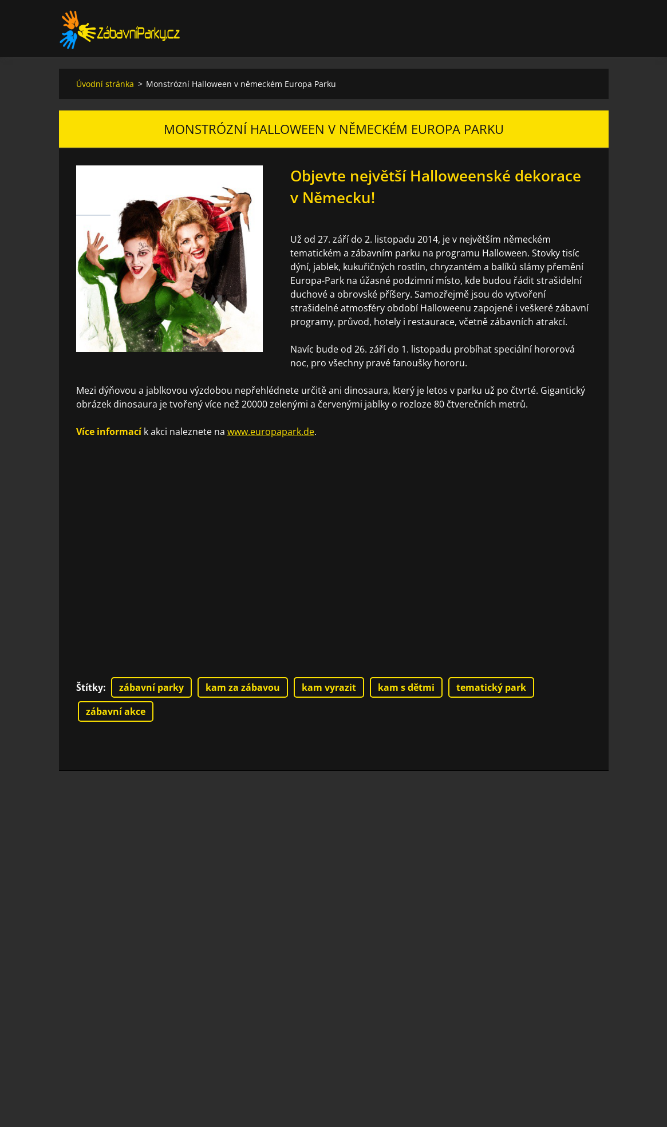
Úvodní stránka (105, 83)
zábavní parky (151, 687)
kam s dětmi (406, 687)
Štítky (89, 687)
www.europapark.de (270, 431)
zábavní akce (115, 711)
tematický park (491, 687)
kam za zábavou (243, 687)
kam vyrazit (329, 687)
